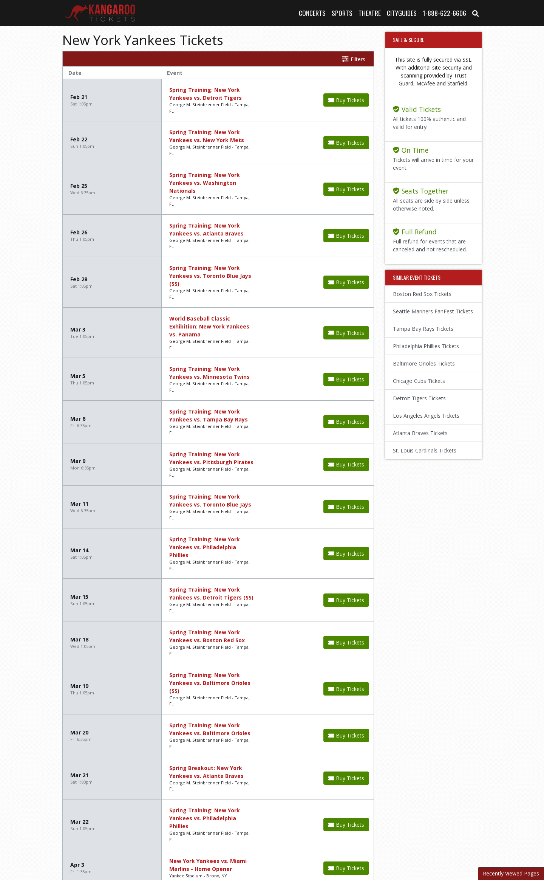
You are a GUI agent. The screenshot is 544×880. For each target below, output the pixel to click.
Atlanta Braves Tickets (420, 433)
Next (122, 795)
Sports (342, 13)
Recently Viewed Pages (511, 873)
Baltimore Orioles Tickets (424, 363)
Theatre (370, 13)
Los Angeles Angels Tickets (426, 415)
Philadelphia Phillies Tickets (426, 346)
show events (308, 794)
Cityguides (402, 13)
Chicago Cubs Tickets (419, 380)
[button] (475, 13)
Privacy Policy (323, 837)
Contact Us (252, 837)
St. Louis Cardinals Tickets (424, 450)
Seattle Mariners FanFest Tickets (433, 311)
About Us (215, 837)
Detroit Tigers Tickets (419, 398)
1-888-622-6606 (444, 13)
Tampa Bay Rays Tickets (423, 328)
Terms (286, 837)
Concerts (312, 13)
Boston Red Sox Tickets (422, 293)
